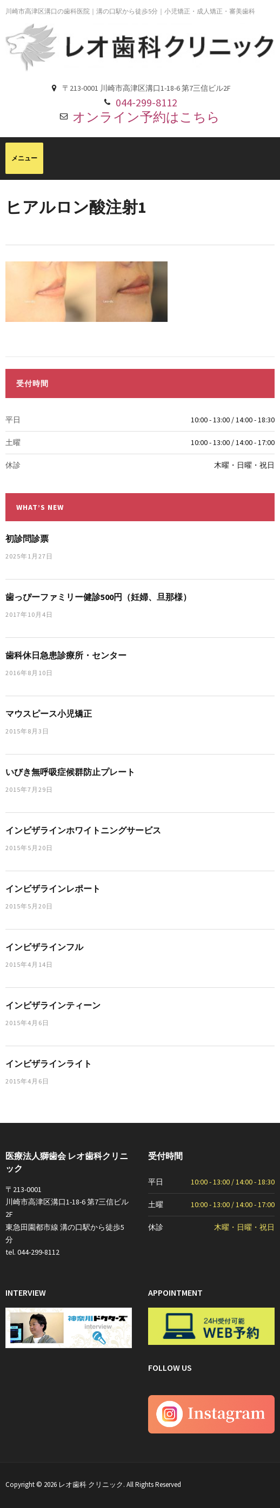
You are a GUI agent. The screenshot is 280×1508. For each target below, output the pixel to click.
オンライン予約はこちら (146, 117)
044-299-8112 (146, 102)
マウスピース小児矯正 (48, 713)
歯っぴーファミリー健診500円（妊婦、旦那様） (98, 596)
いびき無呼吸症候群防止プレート (70, 771)
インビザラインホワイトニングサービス (83, 830)
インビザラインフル (44, 946)
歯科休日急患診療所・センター (65, 655)
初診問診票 (27, 538)
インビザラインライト (48, 1063)
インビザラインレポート (53, 888)
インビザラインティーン (53, 1005)
